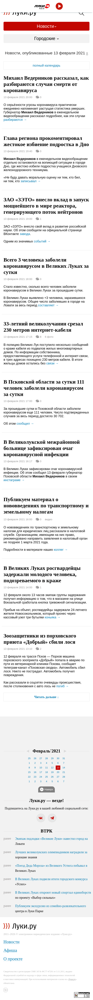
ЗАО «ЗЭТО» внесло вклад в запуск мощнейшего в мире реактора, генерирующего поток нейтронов (46, 206)
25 (29, 758)
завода (25, 234)
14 (63, 767)
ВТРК (46, 831)
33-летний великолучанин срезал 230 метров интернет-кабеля (43, 327)
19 (52, 772)
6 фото (49, 336)
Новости (45, 26)
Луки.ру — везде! (46, 800)
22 (29, 776)
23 (35, 776)
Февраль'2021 (46, 751)
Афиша (10, 950)
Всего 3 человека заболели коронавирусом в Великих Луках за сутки (46, 266)
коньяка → (52, 617)
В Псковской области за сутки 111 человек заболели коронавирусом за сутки (44, 388)
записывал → (31, 181)
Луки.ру (72, 979)
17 (40, 772)
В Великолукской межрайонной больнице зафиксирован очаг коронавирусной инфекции (42, 448)
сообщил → (25, 423)
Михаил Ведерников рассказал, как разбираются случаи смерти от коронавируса (46, 84)
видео (48, 519)
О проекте (12, 959)
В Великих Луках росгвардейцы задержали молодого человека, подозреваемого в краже (42, 574)
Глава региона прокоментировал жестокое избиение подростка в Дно (46, 141)
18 (46, 772)
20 (58, 772)
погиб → (62, 686)
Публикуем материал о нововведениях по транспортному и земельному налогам (46, 505)
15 (29, 772)
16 (35, 772)
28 (46, 758)
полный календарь (46, 65)
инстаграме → (14, 480)
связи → (52, 363)
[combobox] (46, 38)
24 (40, 776)
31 (63, 758)
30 (58, 758)
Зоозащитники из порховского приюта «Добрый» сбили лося (40, 639)
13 (58, 767)
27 (40, 758)
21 (63, 772)
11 (46, 767)
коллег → (61, 549)
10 (40, 767)
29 (52, 758)
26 (35, 758)
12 (52, 767)
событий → (42, 241)
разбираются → (15, 119)
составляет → (48, 305)
